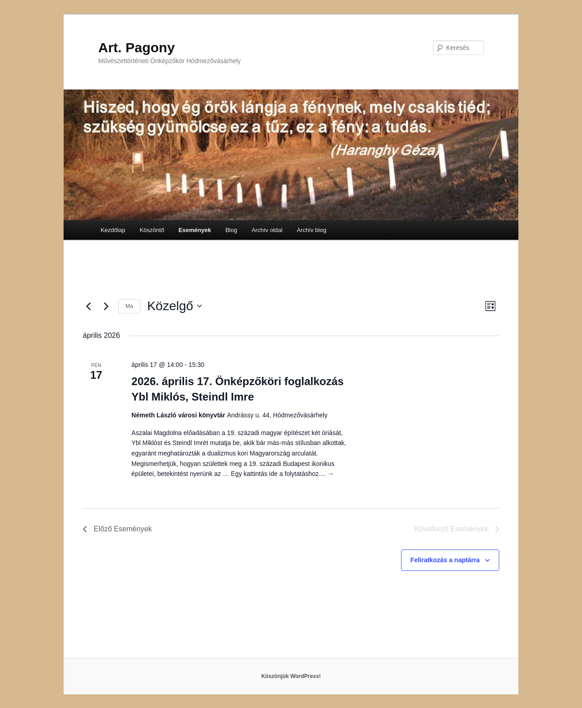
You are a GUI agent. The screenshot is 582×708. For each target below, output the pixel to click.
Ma (129, 306)
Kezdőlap (112, 230)
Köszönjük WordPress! (291, 676)
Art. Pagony (136, 47)
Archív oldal (266, 230)
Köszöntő (152, 230)
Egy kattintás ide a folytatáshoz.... (282, 473)
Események (195, 230)
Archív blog (311, 230)
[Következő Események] (105, 306)
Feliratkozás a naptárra (445, 560)
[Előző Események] (88, 306)
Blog (231, 230)
